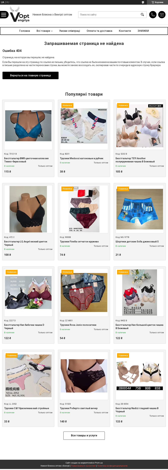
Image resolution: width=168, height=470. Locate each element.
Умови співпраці (69, 30)
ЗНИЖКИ (143, 30)
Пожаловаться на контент (83, 466)
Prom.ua (99, 463)
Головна (24, 30)
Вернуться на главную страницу (30, 75)
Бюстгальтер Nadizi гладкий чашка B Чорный (137, 410)
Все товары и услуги (84, 435)
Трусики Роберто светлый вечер (78, 408)
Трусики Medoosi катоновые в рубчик (81, 158)
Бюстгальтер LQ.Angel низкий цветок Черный (25, 243)
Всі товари (43, 30)
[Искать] (142, 14)
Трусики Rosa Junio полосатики (78, 325)
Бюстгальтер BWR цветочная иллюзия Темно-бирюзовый (26, 160)
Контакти (125, 30)
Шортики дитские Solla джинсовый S (137, 241)
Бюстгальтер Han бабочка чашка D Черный (24, 327)
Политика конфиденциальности (112, 466)
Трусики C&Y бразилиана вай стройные (26, 408)
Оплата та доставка (99, 30)
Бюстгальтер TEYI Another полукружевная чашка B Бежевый (135, 160)
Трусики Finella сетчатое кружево (79, 241)
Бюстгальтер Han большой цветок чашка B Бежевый (139, 327)
